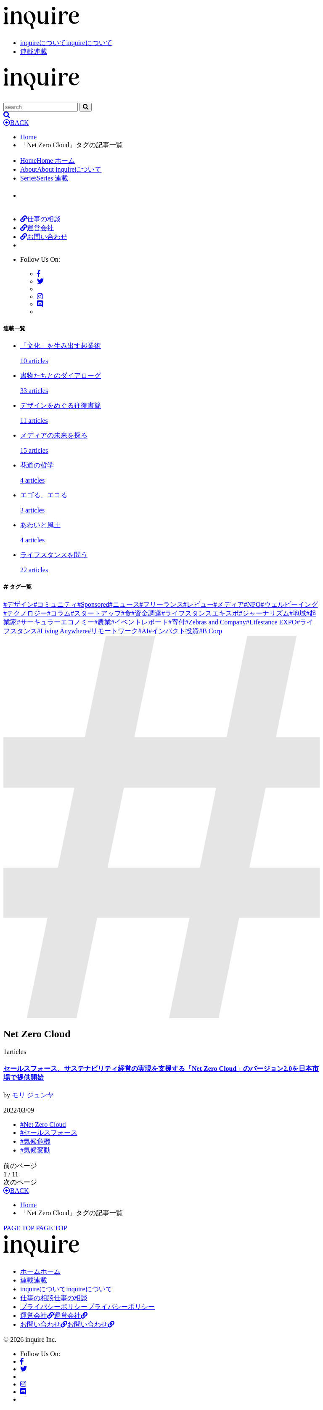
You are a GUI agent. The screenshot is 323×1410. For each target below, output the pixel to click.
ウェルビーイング (289, 604)
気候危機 (35, 1141)
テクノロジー (25, 613)
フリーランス (161, 604)
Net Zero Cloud (43, 1124)
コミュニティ (55, 604)
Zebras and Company (215, 622)
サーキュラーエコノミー (55, 622)
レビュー (198, 604)
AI (143, 631)
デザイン (18, 604)
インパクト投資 (173, 631)
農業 (102, 622)
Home (28, 137)
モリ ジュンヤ (33, 1095)
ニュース (124, 604)
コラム (59, 613)
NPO (252, 604)
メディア (229, 604)
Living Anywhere (62, 631)
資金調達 (146, 613)
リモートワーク (112, 631)
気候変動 (35, 1150)
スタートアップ (96, 613)
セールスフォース (48, 1132)
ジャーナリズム (264, 613)
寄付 (176, 622)
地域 (297, 613)
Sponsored (93, 604)
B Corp (210, 631)
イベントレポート (139, 622)
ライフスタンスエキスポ (200, 613)
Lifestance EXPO (271, 622)
